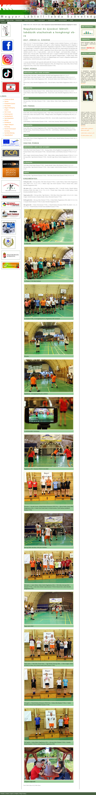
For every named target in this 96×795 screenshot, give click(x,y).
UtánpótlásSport (8, 135)
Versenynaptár (63, 20)
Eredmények (51, 20)
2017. (31, 24)
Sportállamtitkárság (9, 133)
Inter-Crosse (7, 112)
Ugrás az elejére (14, 793)
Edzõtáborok (7, 122)
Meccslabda (7, 105)
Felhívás (3, 22)
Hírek (71, 20)
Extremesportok (8, 114)
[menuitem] (2, 20)
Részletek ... (84, 83)
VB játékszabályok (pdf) (86, 135)
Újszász (6, 101)
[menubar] (39, 21)
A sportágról (41, 20)
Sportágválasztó (8, 116)
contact (7, 793)
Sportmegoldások (8, 118)
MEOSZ (6, 120)
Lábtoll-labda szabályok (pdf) (87, 133)
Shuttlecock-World (9, 99)
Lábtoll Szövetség (29, 20)
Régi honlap (10, 20)
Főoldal (2, 20)
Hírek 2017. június (37, 24)
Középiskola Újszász (9, 103)
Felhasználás (84, 49)
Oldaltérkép (19, 20)
